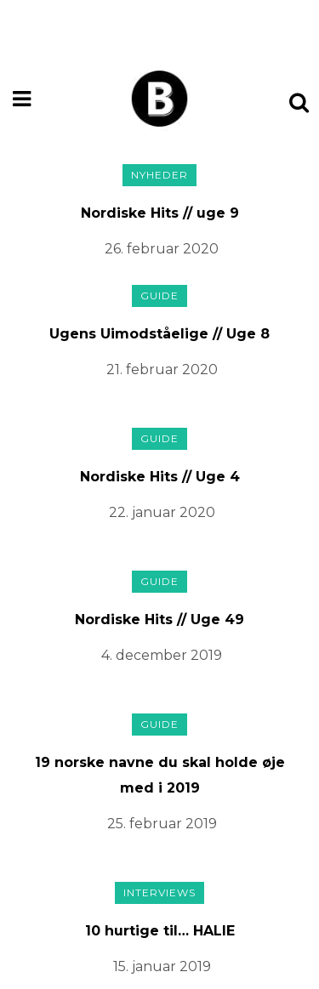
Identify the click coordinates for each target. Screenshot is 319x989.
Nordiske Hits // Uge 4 (160, 477)
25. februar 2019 (162, 824)
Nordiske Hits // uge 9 (160, 213)
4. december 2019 (161, 655)
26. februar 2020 (162, 249)
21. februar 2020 (162, 369)
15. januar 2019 (162, 966)
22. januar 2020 (162, 512)
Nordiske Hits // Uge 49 (159, 619)
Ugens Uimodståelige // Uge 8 (159, 334)
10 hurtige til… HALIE (160, 931)
